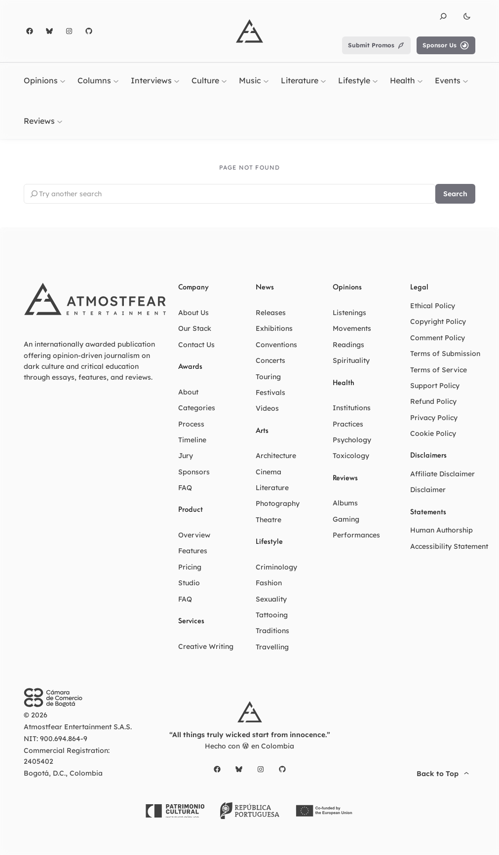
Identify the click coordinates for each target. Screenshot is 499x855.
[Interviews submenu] (177, 81)
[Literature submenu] (323, 81)
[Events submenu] (465, 81)
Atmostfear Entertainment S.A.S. (78, 726)
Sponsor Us (445, 45)
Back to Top (444, 774)
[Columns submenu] (116, 81)
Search (455, 193)
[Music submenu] (266, 81)
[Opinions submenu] (63, 81)
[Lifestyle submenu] (375, 81)
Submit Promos (376, 45)
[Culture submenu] (224, 81)
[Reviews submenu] (60, 121)
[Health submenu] (420, 81)
